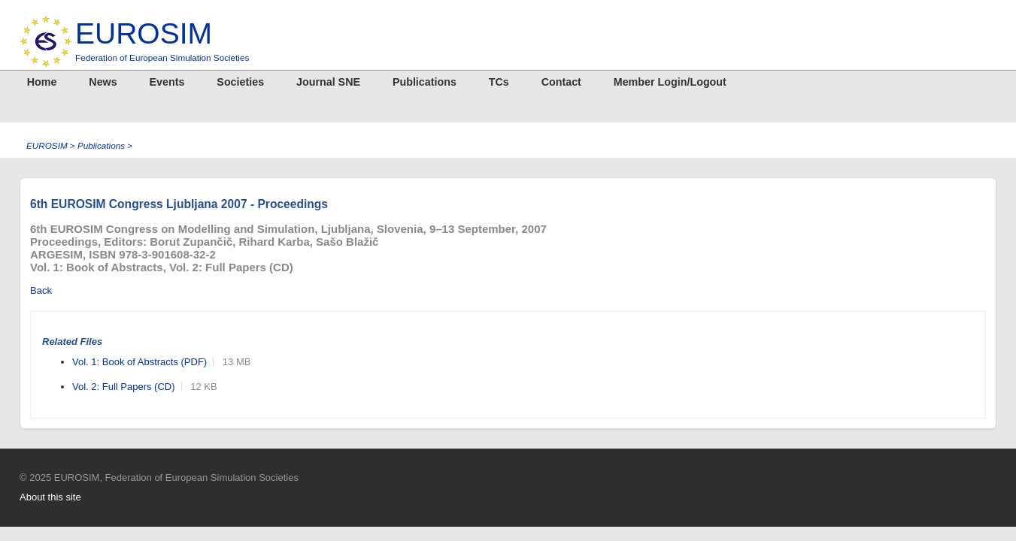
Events (167, 82)
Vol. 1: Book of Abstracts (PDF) (139, 361)
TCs (499, 82)
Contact (561, 82)
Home (42, 82)
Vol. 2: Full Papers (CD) (123, 386)
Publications (424, 82)
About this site (50, 497)
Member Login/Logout (670, 82)
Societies (240, 82)
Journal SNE (328, 82)
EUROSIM (162, 39)
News (103, 82)
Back (41, 290)
